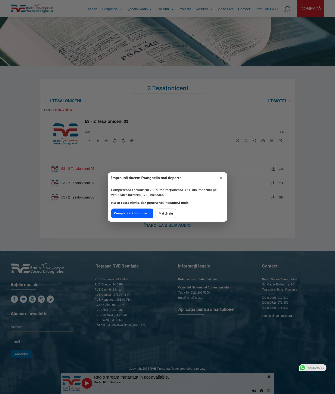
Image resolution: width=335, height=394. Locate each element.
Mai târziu (166, 213)
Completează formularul (132, 213)
